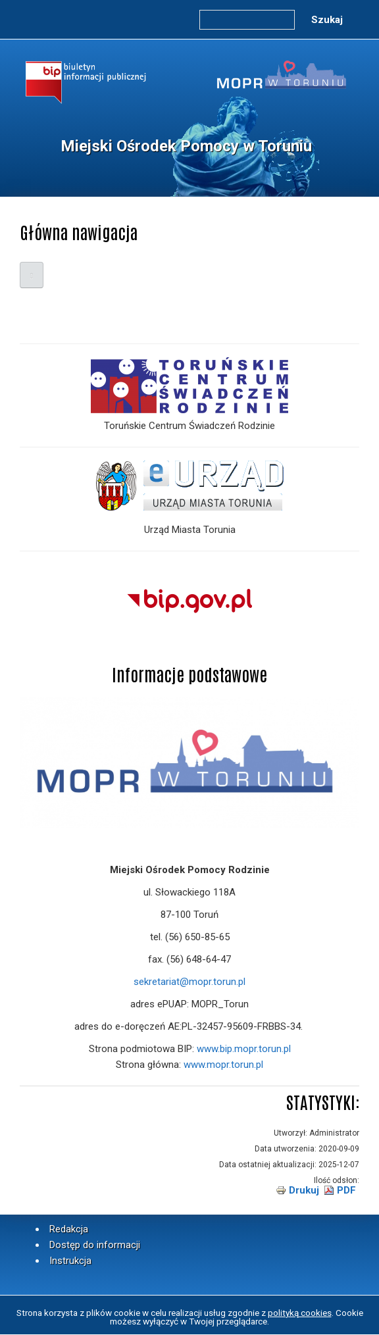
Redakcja (68, 1229)
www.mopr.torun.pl (223, 1065)
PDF (346, 1190)
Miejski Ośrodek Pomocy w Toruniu (186, 146)
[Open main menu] (31, 275)
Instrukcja (70, 1261)
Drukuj (304, 1190)
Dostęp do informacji (94, 1245)
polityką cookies (300, 1312)
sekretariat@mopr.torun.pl (189, 982)
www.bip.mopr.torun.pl (244, 1049)
